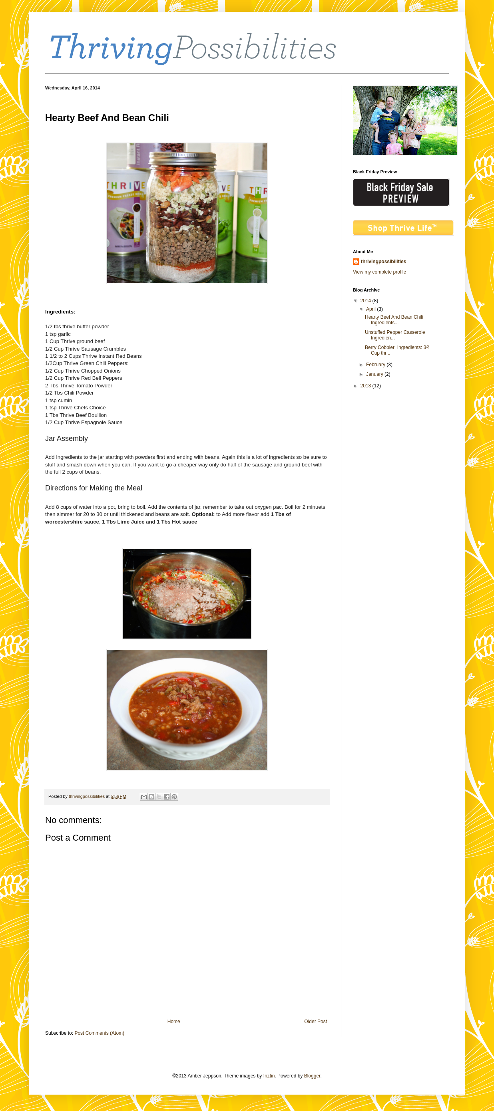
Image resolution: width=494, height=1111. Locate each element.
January (375, 374)
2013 (366, 386)
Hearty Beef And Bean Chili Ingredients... (394, 319)
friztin (269, 1076)
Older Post (315, 1021)
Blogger (312, 1076)
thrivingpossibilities (383, 261)
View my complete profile (379, 272)
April (371, 309)
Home (173, 1021)
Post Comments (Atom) (99, 1033)
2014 (366, 301)
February (376, 364)
